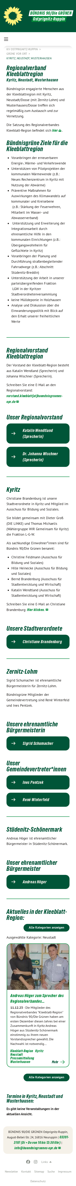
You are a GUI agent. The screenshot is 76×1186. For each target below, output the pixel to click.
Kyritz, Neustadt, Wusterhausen (28, 58)
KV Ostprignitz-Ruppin (22, 49)
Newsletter (11, 1171)
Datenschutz (38, 1181)
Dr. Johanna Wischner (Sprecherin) (40, 456)
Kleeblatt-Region (21, 1051)
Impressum (64, 1171)
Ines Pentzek (33, 782)
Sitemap (39, 1171)
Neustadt (16, 1054)
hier (55, 130)
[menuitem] (11, 1171)
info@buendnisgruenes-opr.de (35, 1148)
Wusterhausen (20, 1062)
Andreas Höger (35, 882)
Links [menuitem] (44, 1162)
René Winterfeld (36, 799)
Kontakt (26, 1171)
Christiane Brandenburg (42, 641)
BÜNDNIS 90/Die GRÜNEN (51, 13)
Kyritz (39, 1051)
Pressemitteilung (22, 1058)
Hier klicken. (36, 610)
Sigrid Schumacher (38, 743)
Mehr (55, 1062)
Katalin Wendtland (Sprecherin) (38, 433)
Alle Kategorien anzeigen (46, 927)
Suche (51, 1171)
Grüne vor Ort (17, 53)
